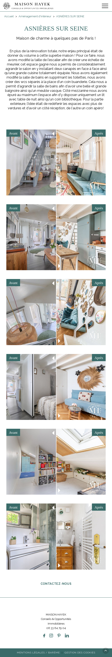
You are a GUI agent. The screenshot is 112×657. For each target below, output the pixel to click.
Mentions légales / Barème (38, 652)
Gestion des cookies (79, 652)
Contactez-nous (56, 583)
